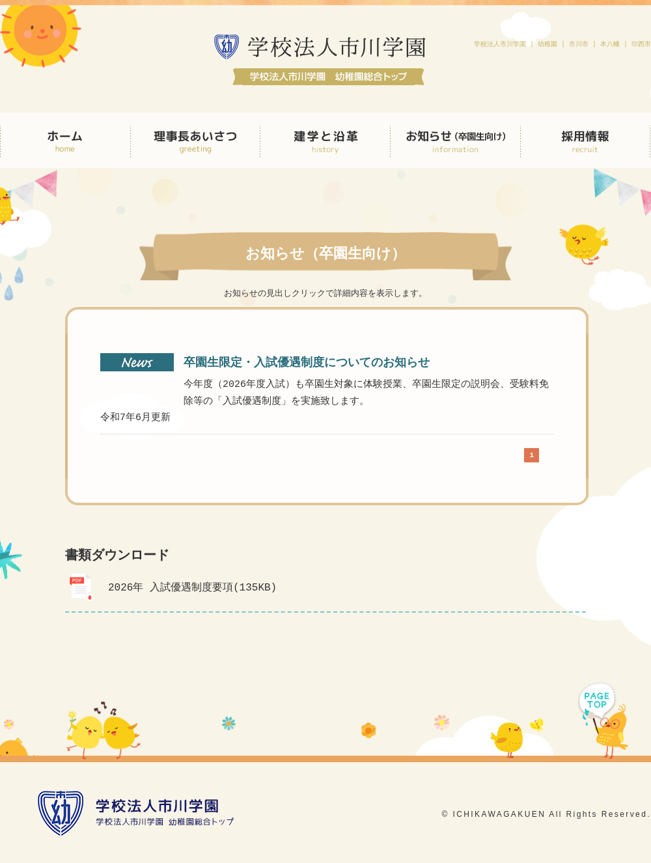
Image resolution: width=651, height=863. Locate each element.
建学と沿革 (325, 140)
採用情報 (585, 140)
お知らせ (456, 140)
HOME (65, 140)
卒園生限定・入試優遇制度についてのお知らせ (307, 363)
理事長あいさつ (195, 140)
